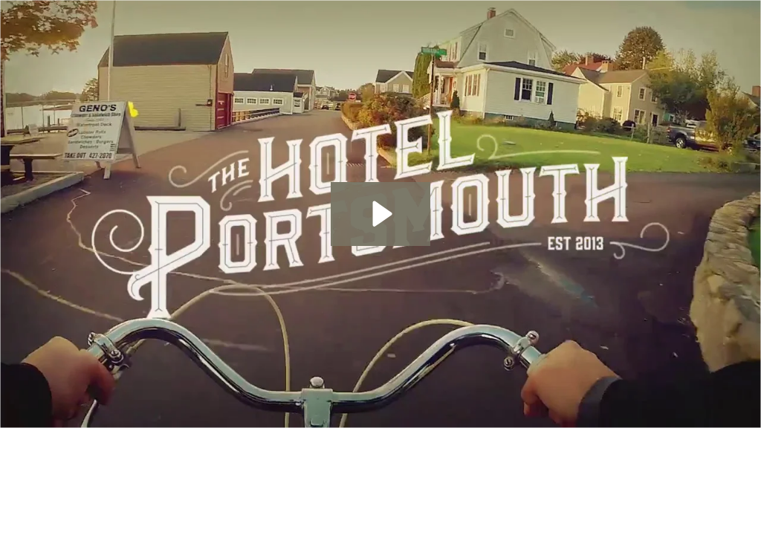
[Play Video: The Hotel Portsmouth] (380, 213)
